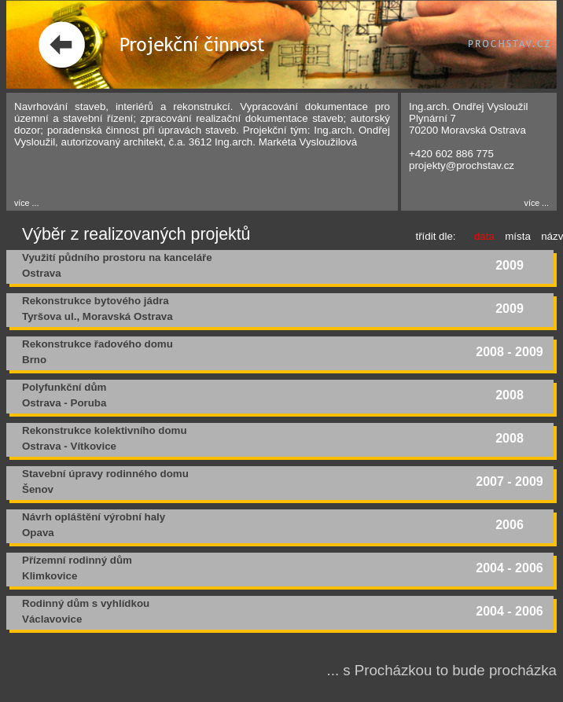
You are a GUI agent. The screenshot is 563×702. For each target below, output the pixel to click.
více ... (26, 203)
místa (518, 236)
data (484, 236)
